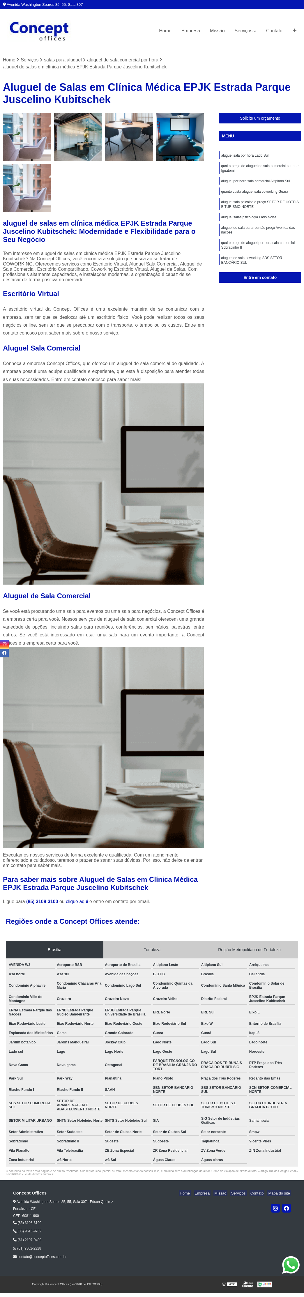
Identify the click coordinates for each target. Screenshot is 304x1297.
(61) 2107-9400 (27, 1240)
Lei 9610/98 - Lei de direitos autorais (29, 1174)
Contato (274, 30)
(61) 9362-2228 (27, 1249)
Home (165, 30)
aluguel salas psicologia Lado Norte (248, 222)
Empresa (190, 30)
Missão (217, 30)
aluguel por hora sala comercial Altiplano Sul (255, 184)
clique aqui (77, 902)
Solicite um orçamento (260, 118)
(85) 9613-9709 (27, 1232)
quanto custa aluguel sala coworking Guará (254, 195)
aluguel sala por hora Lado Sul (244, 156)
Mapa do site (280, 1194)
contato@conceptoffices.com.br (39, 1257)
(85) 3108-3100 (42, 902)
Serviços (243, 30)
